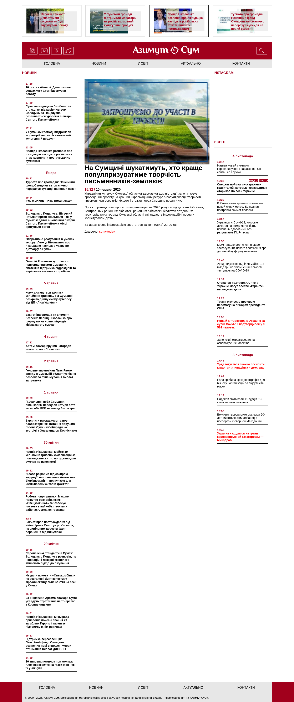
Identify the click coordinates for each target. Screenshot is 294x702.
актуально (191, 63)
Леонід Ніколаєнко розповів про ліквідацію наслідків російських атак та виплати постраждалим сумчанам (185, 23)
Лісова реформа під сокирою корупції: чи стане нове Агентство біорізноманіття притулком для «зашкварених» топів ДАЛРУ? (50, 479)
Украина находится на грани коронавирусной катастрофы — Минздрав (240, 437)
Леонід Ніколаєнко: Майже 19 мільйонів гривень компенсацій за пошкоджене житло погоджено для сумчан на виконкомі (51, 456)
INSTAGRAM (224, 73)
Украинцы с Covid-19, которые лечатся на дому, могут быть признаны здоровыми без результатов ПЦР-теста (237, 227)
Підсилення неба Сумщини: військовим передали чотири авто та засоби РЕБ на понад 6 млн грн (50, 405)
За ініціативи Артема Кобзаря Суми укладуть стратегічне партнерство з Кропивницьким (51, 601)
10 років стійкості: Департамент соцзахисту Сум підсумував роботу (54, 19)
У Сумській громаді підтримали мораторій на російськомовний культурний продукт (120, 19)
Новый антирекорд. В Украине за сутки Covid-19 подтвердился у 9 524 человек (241, 324)
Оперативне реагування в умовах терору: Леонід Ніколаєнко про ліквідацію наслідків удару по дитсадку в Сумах (50, 244)
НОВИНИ (29, 73)
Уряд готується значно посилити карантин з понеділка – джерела (240, 366)
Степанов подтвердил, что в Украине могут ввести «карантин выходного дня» (240, 286)
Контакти (241, 63)
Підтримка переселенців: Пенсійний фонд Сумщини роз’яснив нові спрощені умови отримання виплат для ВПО (48, 644)
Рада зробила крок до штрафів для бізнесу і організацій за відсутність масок (241, 383)
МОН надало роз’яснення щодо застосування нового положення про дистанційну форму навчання (242, 248)
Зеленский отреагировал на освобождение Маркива (236, 341)
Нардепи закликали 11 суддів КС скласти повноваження (239, 400)
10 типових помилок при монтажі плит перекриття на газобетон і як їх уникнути (50, 665)
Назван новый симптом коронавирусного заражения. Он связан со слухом (239, 169)
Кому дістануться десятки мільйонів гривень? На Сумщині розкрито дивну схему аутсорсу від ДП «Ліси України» (49, 297)
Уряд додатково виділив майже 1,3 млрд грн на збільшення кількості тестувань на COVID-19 (240, 267)
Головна (52, 63)
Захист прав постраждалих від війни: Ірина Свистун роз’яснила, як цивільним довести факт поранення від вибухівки (50, 527)
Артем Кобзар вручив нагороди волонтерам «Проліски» (48, 347)
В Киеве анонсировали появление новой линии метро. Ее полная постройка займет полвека (240, 207)
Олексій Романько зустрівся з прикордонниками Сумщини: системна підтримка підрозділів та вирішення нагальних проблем (51, 266)
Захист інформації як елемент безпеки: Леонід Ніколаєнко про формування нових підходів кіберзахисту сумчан (49, 319)
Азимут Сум (199, 697)
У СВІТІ (219, 142)
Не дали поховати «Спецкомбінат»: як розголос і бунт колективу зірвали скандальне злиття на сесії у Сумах (51, 580)
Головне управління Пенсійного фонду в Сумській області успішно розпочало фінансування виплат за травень (51, 375)
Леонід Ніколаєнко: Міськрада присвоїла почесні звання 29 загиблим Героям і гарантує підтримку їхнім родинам (47, 621)
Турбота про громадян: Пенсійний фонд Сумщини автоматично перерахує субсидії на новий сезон (247, 21)
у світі (143, 63)
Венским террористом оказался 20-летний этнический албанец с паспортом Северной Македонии (241, 418)
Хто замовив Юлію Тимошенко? (49, 201)
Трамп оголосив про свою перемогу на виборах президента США (241, 305)
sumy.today (107, 231)
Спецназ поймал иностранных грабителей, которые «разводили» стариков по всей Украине (242, 188)
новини (99, 63)
